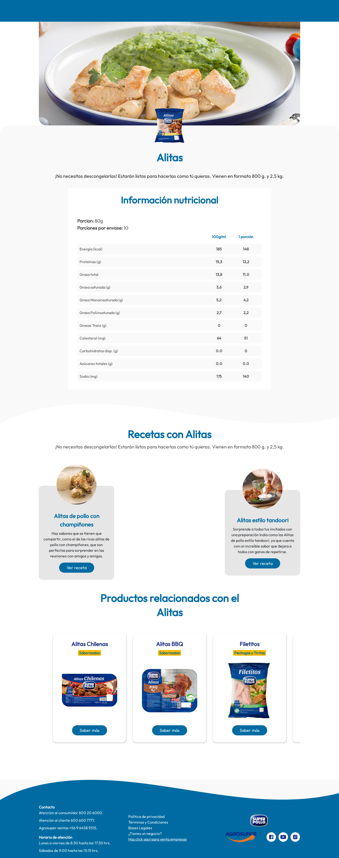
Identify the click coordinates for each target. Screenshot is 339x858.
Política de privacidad (146, 816)
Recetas (79, 10)
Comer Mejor (113, 10)
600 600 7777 (82, 820)
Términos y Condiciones (148, 822)
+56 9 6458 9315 (82, 827)
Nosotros (48, 10)
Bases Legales (140, 827)
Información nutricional (169, 200)
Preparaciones (298, 10)
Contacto (262, 10)
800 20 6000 (90, 812)
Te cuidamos (193, 10)
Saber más (90, 730)
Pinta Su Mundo (154, 10)
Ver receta (77, 567)
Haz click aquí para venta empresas (157, 839)
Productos (228, 10)
